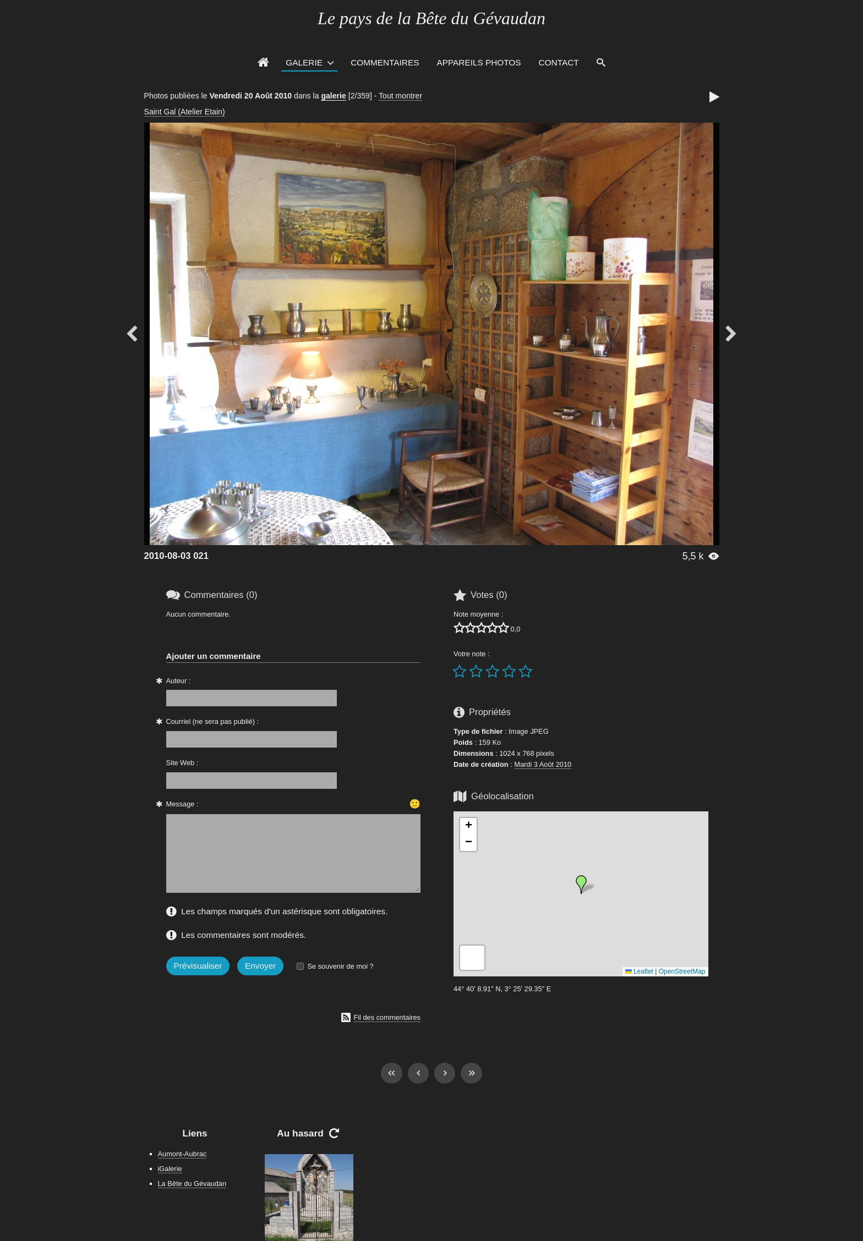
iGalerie (170, 1169)
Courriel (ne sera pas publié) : (212, 721)
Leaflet (639, 971)
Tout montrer (400, 95)
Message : (182, 804)
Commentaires (385, 62)
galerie (333, 95)
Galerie (304, 62)
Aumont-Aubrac (182, 1154)
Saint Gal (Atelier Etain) (184, 111)
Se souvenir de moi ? (340, 966)
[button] (581, 884)
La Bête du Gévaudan (192, 1183)
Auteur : (178, 681)
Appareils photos (478, 62)
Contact (559, 62)
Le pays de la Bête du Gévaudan (431, 18)
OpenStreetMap (682, 971)
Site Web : (182, 763)
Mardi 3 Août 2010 (542, 764)
